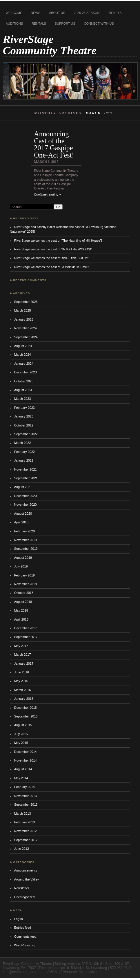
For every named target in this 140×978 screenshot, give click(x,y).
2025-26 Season (87, 13)
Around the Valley (26, 879)
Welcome (14, 13)
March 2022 (22, 442)
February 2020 (24, 531)
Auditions (14, 23)
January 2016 (23, 698)
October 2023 (23, 381)
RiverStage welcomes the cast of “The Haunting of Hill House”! (58, 240)
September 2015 (26, 716)
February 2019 (24, 575)
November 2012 (25, 831)
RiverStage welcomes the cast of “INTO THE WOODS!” (53, 249)
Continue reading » (47, 194)
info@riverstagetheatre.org (24, 972)
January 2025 (23, 319)
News (35, 13)
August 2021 (23, 487)
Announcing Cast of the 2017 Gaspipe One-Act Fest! (54, 144)
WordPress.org (24, 945)
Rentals (39, 23)
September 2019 (26, 548)
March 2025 (22, 310)
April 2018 (21, 619)
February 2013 (24, 822)
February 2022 (24, 451)
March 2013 (22, 813)
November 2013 (25, 796)
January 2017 (23, 663)
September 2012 (26, 840)
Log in (18, 919)
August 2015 (23, 725)
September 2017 (26, 637)
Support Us (65, 23)
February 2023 (24, 407)
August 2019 (23, 557)
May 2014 (21, 778)
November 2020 (25, 504)
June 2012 (21, 848)
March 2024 (22, 354)
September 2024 (26, 337)
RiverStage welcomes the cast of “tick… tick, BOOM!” (51, 258)
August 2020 (23, 513)
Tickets (114, 13)
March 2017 (22, 654)
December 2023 (25, 372)
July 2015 (21, 734)
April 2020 (21, 522)
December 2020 (25, 496)
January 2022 (23, 460)
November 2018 (25, 584)
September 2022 (26, 434)
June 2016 (21, 672)
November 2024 (25, 328)
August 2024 (23, 346)
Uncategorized (24, 897)
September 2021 (26, 478)
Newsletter (21, 888)
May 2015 (21, 742)
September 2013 (26, 804)
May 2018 (21, 610)
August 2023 (23, 390)
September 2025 (26, 301)
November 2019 (25, 540)
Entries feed (22, 927)
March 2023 (22, 398)
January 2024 (23, 363)
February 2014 (24, 787)
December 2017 (25, 628)
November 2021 (25, 469)
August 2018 (23, 601)
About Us (57, 13)
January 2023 (23, 416)
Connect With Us (99, 23)
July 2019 (21, 566)
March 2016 (22, 690)
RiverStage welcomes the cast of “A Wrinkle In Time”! (51, 267)
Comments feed (25, 936)
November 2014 (25, 760)
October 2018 (23, 592)
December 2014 (25, 751)
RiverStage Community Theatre (50, 45)
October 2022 (23, 425)
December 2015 (25, 707)
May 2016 (21, 681)
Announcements (25, 870)
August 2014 (23, 769)
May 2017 (21, 646)
